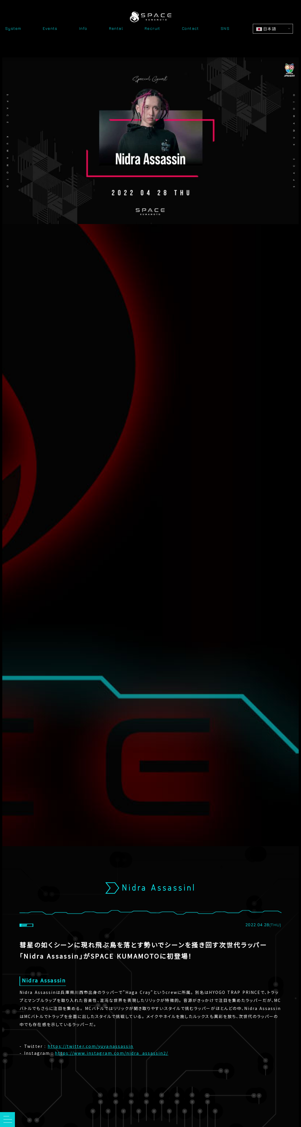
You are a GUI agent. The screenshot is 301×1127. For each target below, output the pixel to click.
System (13, 29)
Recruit (152, 29)
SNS (225, 29)
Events (50, 29)
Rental (116, 29)
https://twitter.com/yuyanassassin (90, 1046)
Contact (190, 29)
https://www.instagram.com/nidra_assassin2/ (111, 1053)
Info (83, 29)
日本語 (266, 29)
